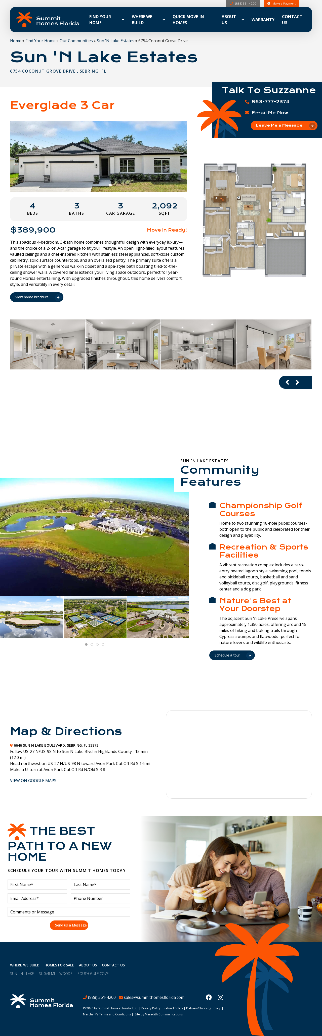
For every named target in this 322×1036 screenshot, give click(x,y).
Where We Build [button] (142, 19)
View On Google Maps (33, 780)
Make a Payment (281, 3)
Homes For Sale (59, 965)
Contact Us (292, 19)
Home (15, 40)
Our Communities (76, 40)
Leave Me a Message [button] (279, 125)
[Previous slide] (287, 382)
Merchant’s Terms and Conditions (107, 1014)
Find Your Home (40, 40)
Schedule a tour (227, 655)
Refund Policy (173, 1008)
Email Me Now (270, 112)
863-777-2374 (271, 101)
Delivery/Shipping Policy (203, 1008)
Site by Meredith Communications (159, 1014)
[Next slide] (297, 382)
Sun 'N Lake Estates (115, 40)
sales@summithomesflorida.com (154, 997)
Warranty (263, 19)
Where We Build (24, 965)
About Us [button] (229, 19)
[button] (254, 219)
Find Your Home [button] (100, 19)
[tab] (86, 644)
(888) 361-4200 (242, 3)
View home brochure (32, 297)
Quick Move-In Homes (188, 19)
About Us (88, 965)
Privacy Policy (150, 1008)
